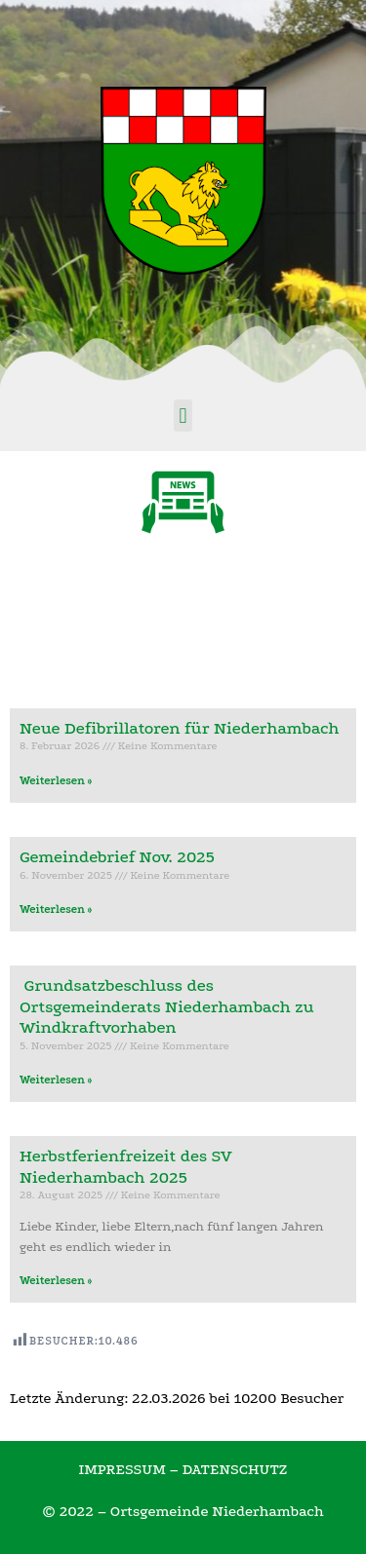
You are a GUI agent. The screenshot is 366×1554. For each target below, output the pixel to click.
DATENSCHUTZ (235, 1469)
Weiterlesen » (56, 781)
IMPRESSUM (121, 1469)
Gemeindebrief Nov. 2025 (117, 857)
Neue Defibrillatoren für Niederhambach (180, 728)
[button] (183, 415)
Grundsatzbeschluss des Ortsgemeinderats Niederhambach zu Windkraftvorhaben (167, 1006)
